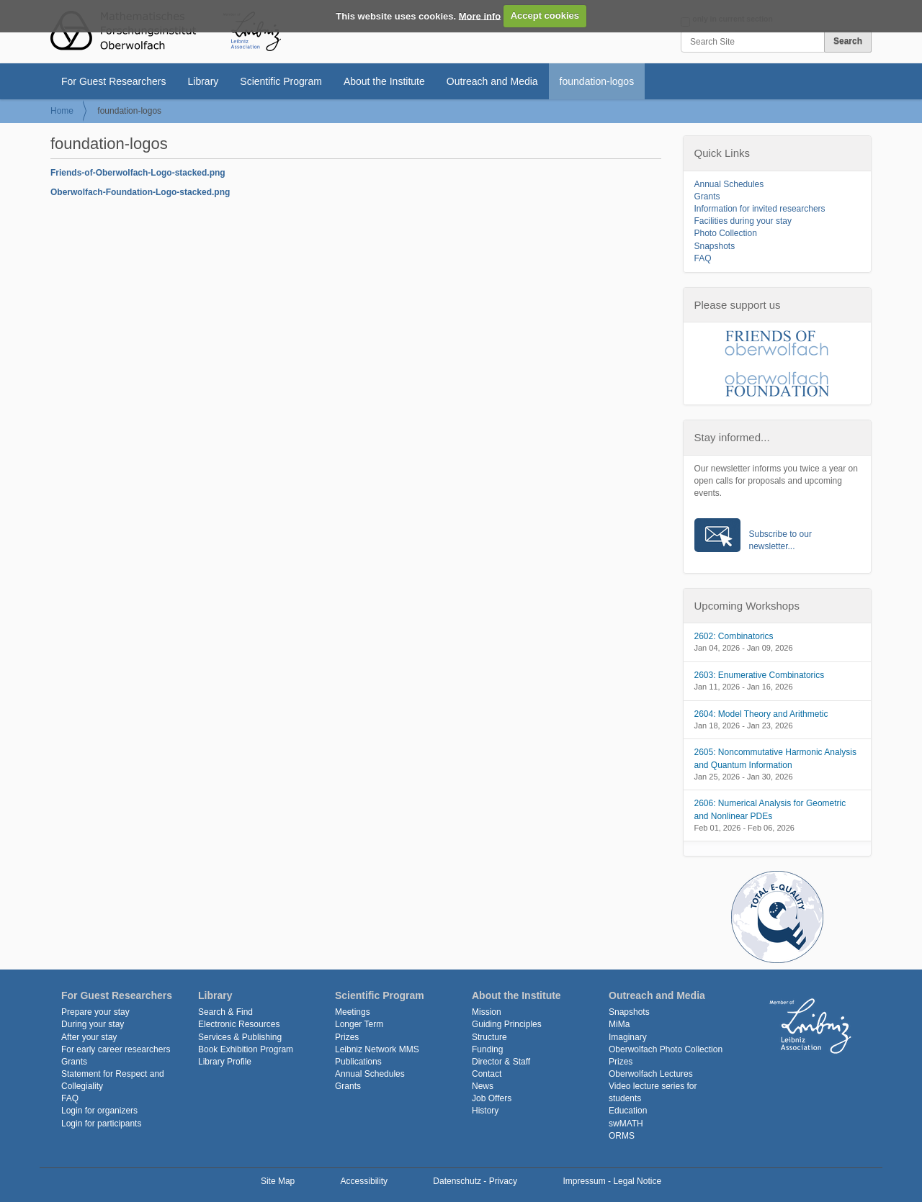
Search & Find (225, 1012)
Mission (486, 1012)
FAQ (703, 258)
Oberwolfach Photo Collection (665, 1049)
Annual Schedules (729, 184)
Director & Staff (501, 1062)
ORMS (622, 1136)
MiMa (619, 1024)
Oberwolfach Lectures (651, 1074)
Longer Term (359, 1024)
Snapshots (714, 246)
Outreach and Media (492, 81)
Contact (486, 1074)
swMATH (626, 1124)
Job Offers (491, 1098)
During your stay (92, 1024)
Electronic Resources (238, 1024)
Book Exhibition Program (245, 1049)
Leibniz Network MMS (377, 1049)
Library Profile (224, 1062)
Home (61, 111)
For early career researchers (115, 1049)
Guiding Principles (507, 1024)
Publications (358, 1062)
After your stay (89, 1037)
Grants (707, 196)
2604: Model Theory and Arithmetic (761, 714)
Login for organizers (99, 1111)
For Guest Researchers (113, 81)
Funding (487, 1049)
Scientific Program (281, 81)
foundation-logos (597, 81)
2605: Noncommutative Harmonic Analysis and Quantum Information (775, 758)
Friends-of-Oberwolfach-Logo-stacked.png (137, 173)
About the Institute (384, 81)
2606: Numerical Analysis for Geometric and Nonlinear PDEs (770, 809)
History (485, 1111)
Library (203, 81)
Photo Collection (725, 233)
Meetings (352, 1012)
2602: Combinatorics (734, 636)
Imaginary (628, 1037)
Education (628, 1111)
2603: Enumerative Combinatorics (759, 675)
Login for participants (101, 1124)
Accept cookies (545, 15)
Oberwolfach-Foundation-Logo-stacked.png (140, 192)
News (482, 1086)
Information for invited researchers (759, 209)
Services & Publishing (240, 1037)
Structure (489, 1037)
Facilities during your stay (743, 221)
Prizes (347, 1037)
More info (480, 15)
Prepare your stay (95, 1012)
